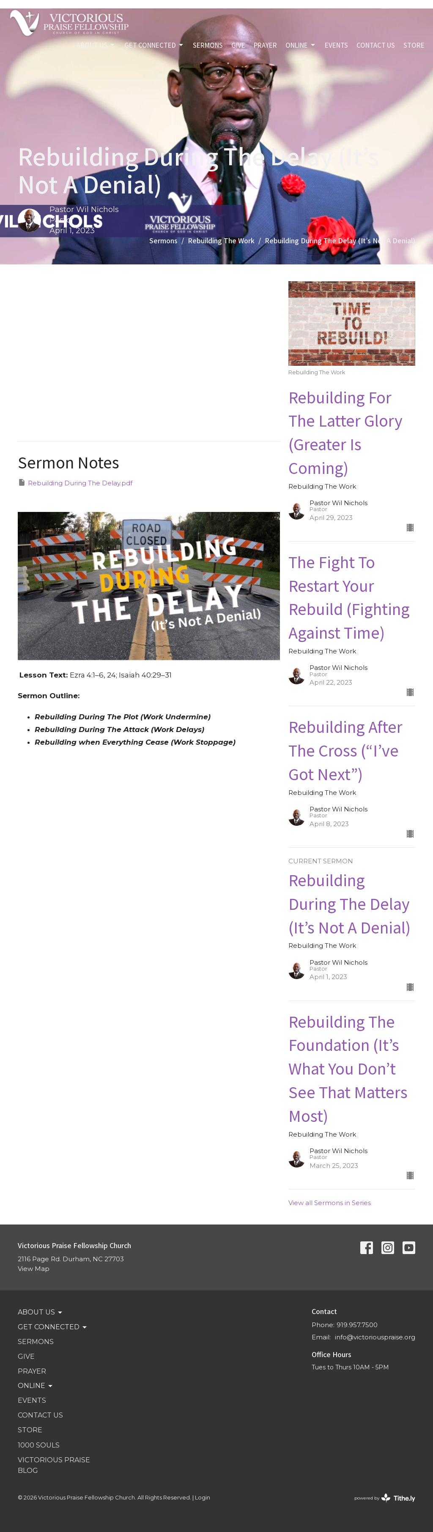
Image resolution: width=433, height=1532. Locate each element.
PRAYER (265, 45)
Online (300, 45)
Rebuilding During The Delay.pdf (75, 482)
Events (336, 45)
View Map (33, 1269)
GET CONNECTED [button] (53, 1327)
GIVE (238, 45)
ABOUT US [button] (40, 1312)
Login (202, 1497)
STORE (414, 45)
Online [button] (36, 1386)
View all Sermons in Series (329, 1203)
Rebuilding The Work (221, 240)
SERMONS (208, 45)
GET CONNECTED (154, 45)
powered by (384, 1498)
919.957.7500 (357, 1325)
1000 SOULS (39, 1445)
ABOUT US (96, 45)
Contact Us (375, 45)
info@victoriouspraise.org (375, 1337)
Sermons (163, 240)
